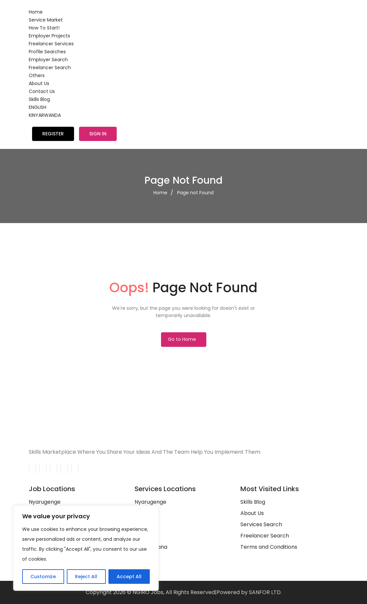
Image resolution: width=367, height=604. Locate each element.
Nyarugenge (45, 502)
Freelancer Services (51, 43)
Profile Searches (47, 51)
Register (53, 133)
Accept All (129, 576)
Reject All (86, 576)
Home (36, 12)
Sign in (97, 133)
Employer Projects (49, 35)
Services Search (261, 524)
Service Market (46, 20)
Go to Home (182, 339)
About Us (39, 83)
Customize (43, 576)
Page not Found (195, 192)
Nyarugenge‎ (150, 502)
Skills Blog (39, 99)
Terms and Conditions (268, 547)
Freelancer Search (50, 67)
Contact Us (42, 91)
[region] (86, 548)
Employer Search (48, 59)
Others (37, 75)
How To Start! (44, 27)
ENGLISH (37, 107)
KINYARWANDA (45, 115)
